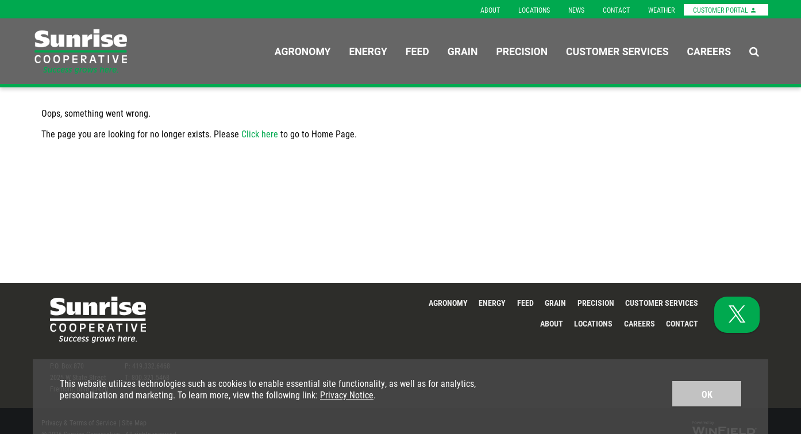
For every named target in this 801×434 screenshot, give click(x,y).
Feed (417, 51)
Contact (616, 9)
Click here (259, 134)
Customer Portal (725, 9)
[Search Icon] (754, 51)
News (576, 9)
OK (707, 394)
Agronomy (303, 51)
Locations (534, 9)
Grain (463, 51)
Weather (661, 9)
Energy (368, 51)
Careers (709, 51)
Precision (522, 51)
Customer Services (617, 51)
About (490, 9)
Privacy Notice (346, 395)
